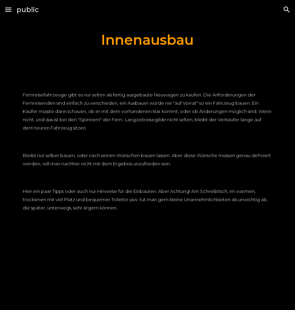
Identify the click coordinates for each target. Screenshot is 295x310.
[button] (8, 9)
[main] (147, 40)
